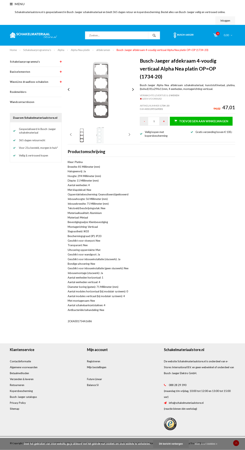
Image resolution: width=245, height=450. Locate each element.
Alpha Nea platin (80, 50)
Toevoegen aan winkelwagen (201, 121)
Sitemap (14, 408)
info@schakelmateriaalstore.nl (186, 402)
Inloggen (225, 20)
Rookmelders (18, 91)
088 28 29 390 (177, 385)
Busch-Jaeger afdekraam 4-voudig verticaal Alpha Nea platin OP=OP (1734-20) (162, 50)
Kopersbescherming (21, 391)
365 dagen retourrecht (32, 140)
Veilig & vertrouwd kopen (33, 155)
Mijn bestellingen (96, 367)
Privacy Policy (18, 402)
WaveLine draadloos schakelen (29, 81)
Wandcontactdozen (22, 102)
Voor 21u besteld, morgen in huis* (38, 147)
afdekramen (103, 50)
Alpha (61, 50)
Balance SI (93, 385)
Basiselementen (20, 71)
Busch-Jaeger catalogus (23, 396)
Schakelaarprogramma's (37, 50)
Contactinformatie (20, 361)
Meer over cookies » (206, 443)
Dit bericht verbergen (171, 443)
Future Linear (94, 379)
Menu (17, 4)
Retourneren (17, 385)
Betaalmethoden (19, 373)
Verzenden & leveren (22, 379)
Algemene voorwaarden (23, 367)
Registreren (93, 361)
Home (13, 50)
